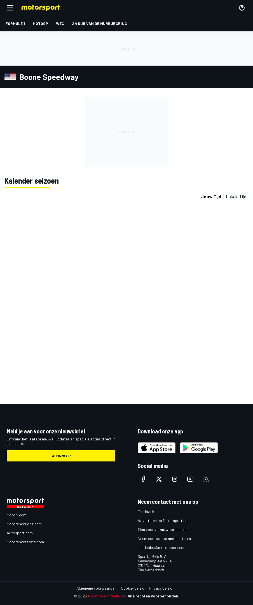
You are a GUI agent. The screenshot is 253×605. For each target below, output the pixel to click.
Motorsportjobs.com (24, 523)
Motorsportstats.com (25, 541)
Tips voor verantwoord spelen (163, 529)
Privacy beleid (160, 588)
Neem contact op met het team (164, 538)
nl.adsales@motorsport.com (162, 547)
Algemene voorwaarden (96, 588)
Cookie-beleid (132, 588)
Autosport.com (20, 532)
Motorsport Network (107, 596)
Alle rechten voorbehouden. (153, 596)
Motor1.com (16, 514)
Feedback (146, 511)
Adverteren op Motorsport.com (164, 520)
